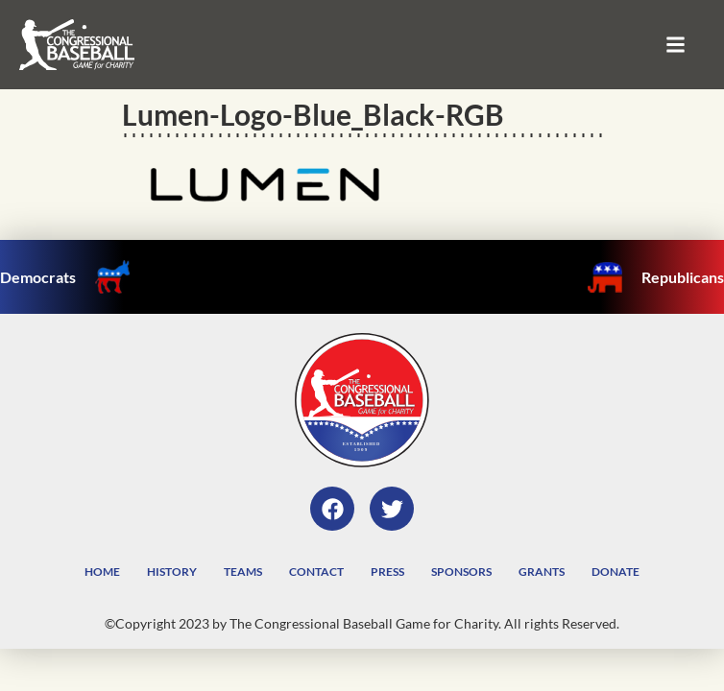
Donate (615, 571)
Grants (542, 571)
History (172, 571)
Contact (316, 571)
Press (387, 571)
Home (102, 571)
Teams (243, 571)
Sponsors (461, 571)
